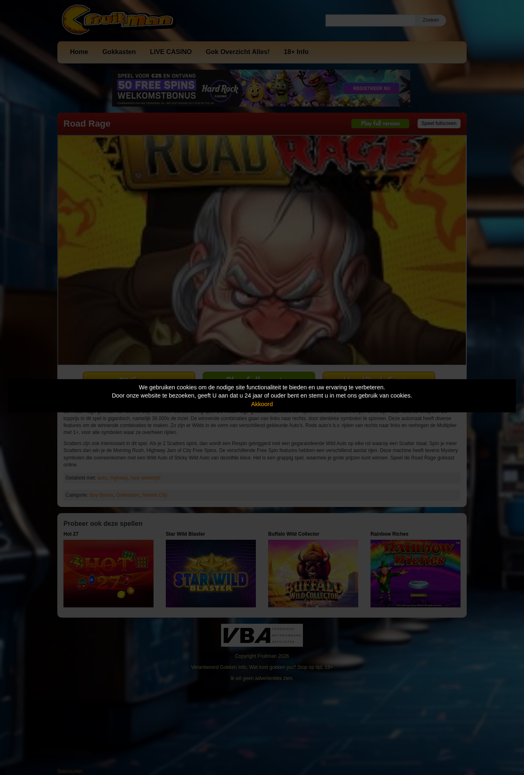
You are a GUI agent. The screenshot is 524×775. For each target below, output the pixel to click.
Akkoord (262, 404)
